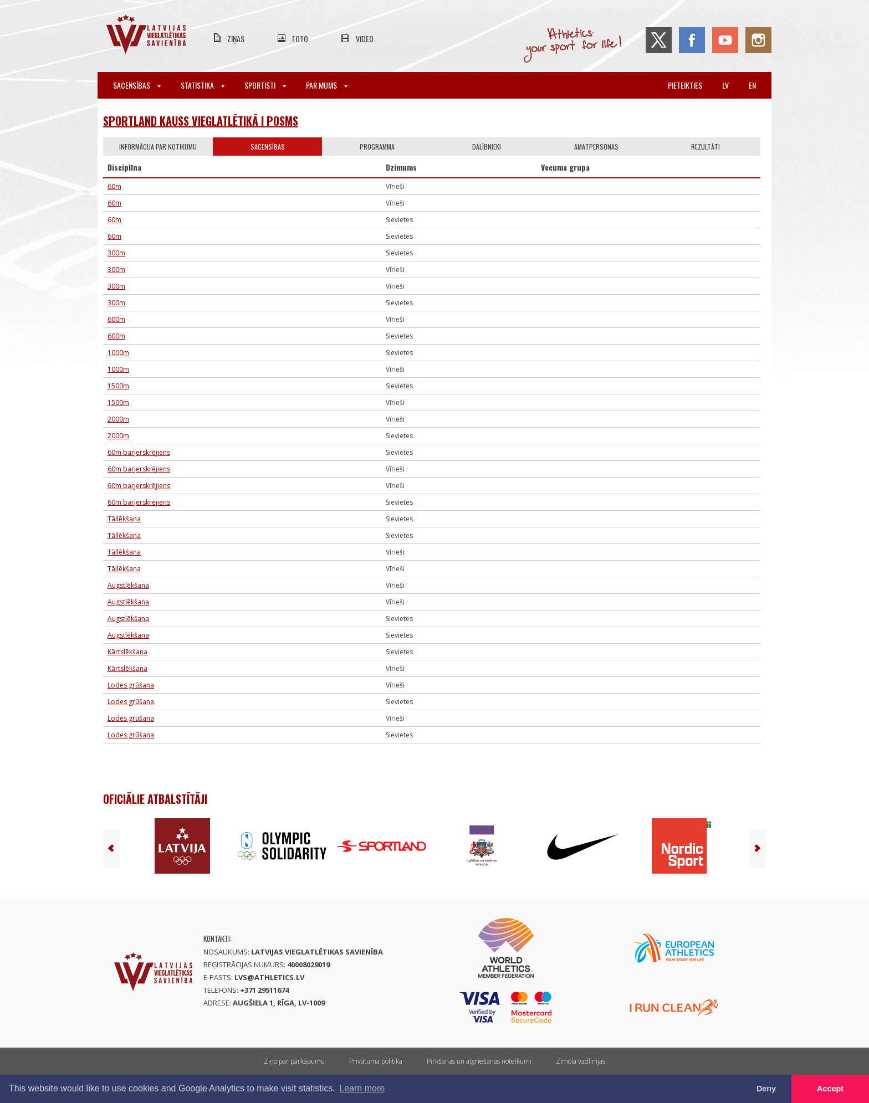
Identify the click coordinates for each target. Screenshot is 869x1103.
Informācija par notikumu (158, 146)
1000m (118, 352)
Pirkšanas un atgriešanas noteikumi (479, 1061)
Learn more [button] (362, 1088)
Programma (377, 146)
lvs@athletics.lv (269, 977)
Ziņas (235, 38)
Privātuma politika (375, 1061)
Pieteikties (685, 85)
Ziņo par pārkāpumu (294, 1061)
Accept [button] (830, 1088)
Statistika (202, 85)
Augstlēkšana (128, 585)
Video (365, 38)
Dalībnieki (486, 146)
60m (114, 186)
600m (116, 319)
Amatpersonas (596, 146)
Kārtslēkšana (127, 651)
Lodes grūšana (131, 685)
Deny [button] (766, 1088)
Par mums (326, 85)
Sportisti (265, 85)
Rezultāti (705, 146)
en (752, 85)
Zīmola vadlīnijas (580, 1061)
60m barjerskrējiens (139, 452)
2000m (118, 419)
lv (725, 85)
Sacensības (137, 85)
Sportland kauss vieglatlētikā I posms (200, 120)
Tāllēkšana (124, 519)
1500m (118, 386)
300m (116, 253)
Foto (300, 38)
